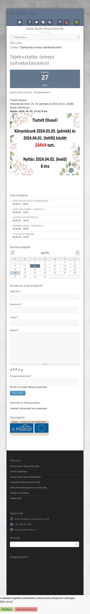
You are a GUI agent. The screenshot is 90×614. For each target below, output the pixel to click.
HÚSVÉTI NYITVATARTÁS (25, 217)
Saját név (15, 291)
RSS (50, 22)
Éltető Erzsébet (25, 92)
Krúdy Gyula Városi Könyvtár (45, 28)
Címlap (19, 22)
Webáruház (16, 498)
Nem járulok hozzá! (26, 609)
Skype (43, 22)
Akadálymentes (76, 22)
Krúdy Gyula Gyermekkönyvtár (25, 477)
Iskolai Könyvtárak (19, 493)
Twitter (36, 22)
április (45, 252)
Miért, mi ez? (6, 601)
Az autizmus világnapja (23, 234)
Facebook (30, 22)
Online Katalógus (18, 471)
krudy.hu (22, 13)
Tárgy (13, 317)
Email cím (15, 304)
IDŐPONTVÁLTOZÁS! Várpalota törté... (31, 201)
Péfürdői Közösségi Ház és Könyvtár (28, 487)
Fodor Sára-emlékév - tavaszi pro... (29, 209)
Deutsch (66, 22)
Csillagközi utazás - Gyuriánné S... (29, 225)
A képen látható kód (20, 376)
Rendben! (7, 609)
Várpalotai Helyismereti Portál (25, 482)
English (60, 22)
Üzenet (14, 330)
